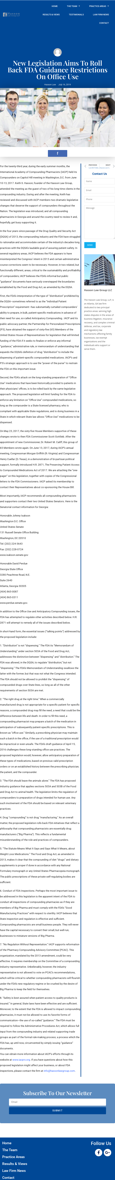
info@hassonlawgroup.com (59, 1070)
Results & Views (51, 14)
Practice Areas (99, 6)
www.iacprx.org (21, 1059)
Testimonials (76, 14)
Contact (104, 23)
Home (55, 6)
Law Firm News (101, 14)
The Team (73, 6)
